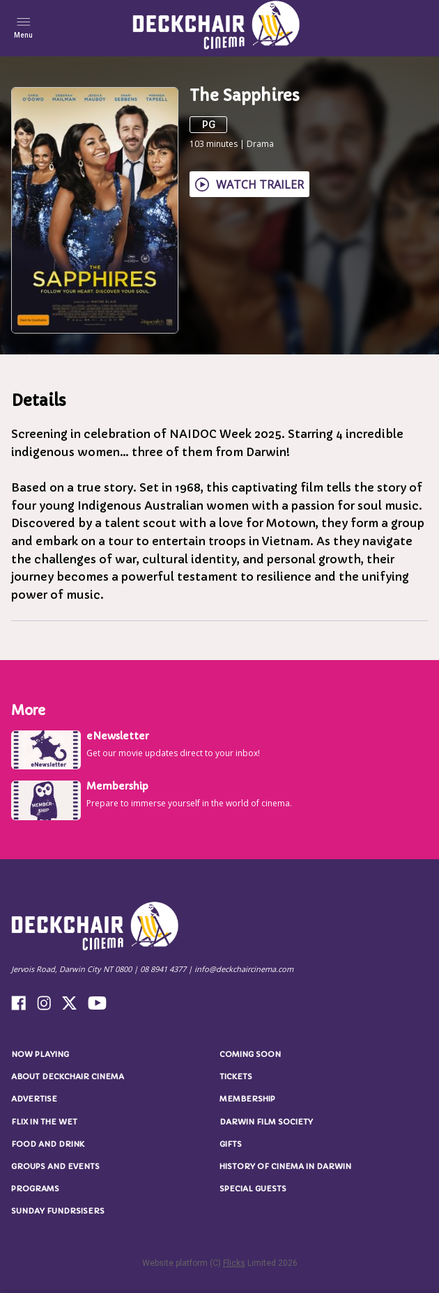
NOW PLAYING (40, 1054)
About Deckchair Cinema (67, 1076)
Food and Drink (47, 1144)
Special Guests (253, 1188)
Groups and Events (55, 1166)
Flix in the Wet (44, 1122)
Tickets (236, 1076)
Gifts (231, 1144)
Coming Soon (250, 1054)
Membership (247, 1099)
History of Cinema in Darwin (285, 1166)
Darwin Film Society (266, 1122)
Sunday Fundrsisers (58, 1211)
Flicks (234, 1263)
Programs (35, 1188)
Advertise (34, 1099)
